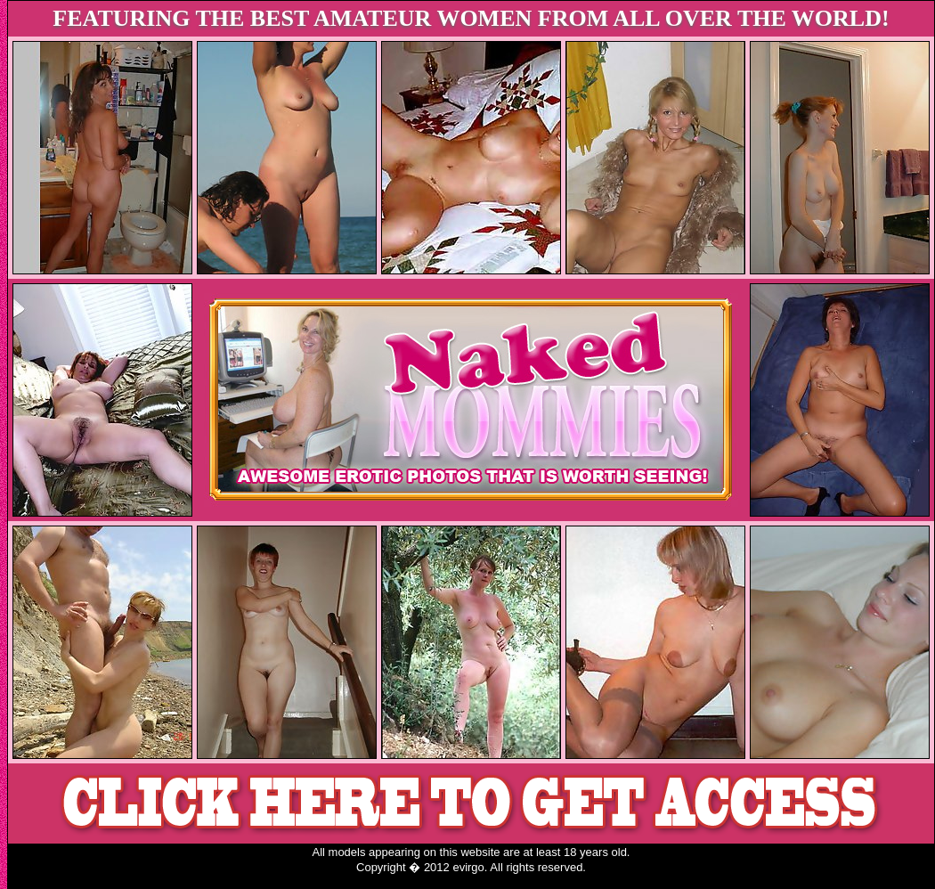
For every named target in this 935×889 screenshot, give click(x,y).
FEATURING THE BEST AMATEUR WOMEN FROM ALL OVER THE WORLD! (471, 18)
